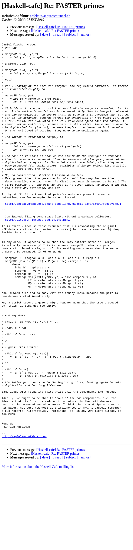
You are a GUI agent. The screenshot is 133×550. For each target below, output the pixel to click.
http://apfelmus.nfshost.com (24, 515)
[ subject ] (71, 34)
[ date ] (45, 34)
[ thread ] (57, 34)
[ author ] (85, 34)
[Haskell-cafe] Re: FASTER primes (60, 27)
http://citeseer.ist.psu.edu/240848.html (37, 255)
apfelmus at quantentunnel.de (50, 16)
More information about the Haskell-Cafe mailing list (38, 546)
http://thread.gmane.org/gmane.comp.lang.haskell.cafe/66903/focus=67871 (63, 236)
